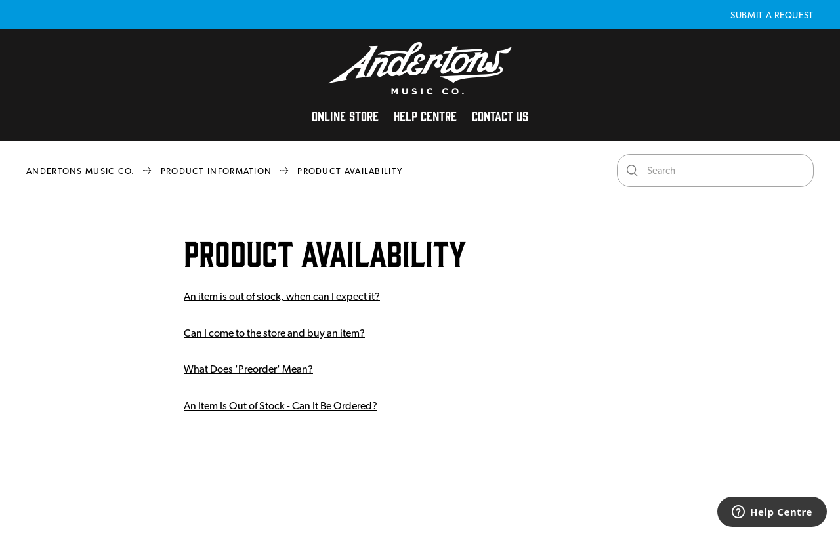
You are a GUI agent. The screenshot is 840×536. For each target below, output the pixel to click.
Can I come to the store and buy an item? (274, 333)
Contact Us (500, 115)
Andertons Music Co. (80, 171)
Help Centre (425, 115)
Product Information (216, 171)
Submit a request (772, 15)
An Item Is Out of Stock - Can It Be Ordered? (280, 406)
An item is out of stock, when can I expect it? (282, 296)
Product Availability (349, 171)
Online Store (345, 115)
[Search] (715, 170)
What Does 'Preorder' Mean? (248, 369)
